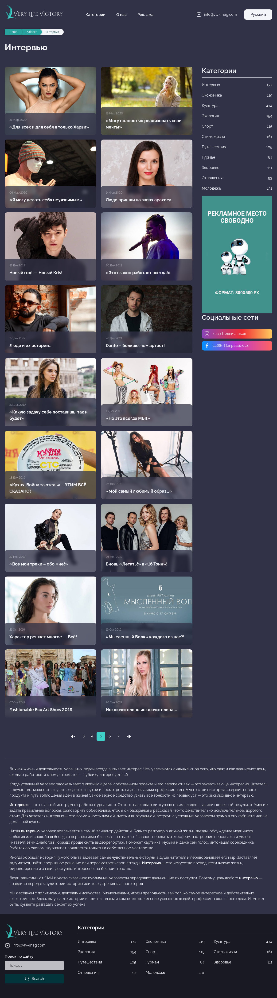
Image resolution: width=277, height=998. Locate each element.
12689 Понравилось (226, 346)
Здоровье (243, 962)
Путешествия (107, 962)
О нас (121, 14)
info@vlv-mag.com (25, 945)
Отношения (107, 972)
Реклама (145, 14)
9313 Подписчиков (225, 334)
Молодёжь (175, 972)
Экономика (175, 941)
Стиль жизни (243, 952)
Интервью (107, 941)
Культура (243, 941)
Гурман (175, 962)
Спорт (175, 952)
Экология (107, 952)
